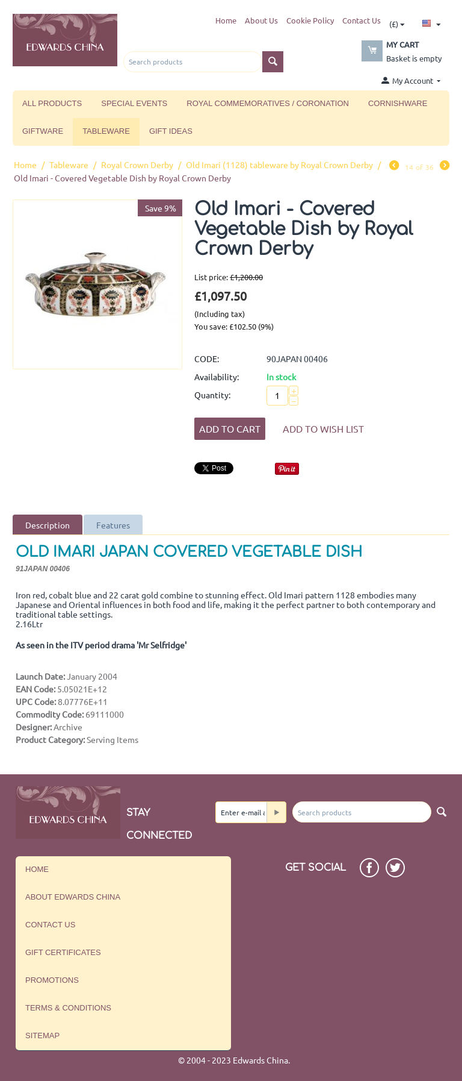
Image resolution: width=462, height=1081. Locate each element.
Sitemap (42, 1035)
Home (225, 20)
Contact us (50, 924)
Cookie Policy (310, 20)
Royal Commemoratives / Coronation (267, 103)
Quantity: (212, 394)
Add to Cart (229, 428)
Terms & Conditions (68, 1007)
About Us (261, 20)
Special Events (134, 103)
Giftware (42, 131)
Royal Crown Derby (137, 164)
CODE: (206, 358)
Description (47, 524)
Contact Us (361, 20)
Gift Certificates (63, 952)
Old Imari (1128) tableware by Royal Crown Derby (279, 164)
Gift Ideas (170, 131)
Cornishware (397, 103)
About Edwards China (72, 896)
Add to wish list (323, 428)
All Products (52, 103)
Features (113, 524)
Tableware (106, 131)
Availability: (216, 376)
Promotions (52, 980)
